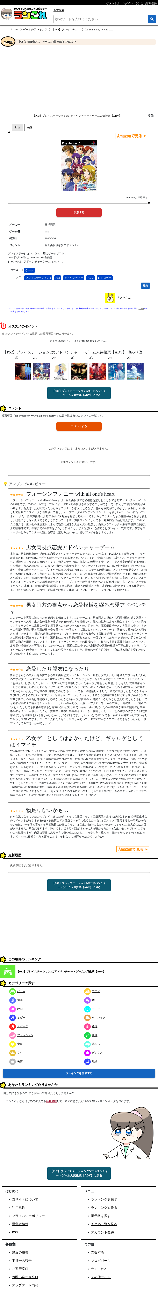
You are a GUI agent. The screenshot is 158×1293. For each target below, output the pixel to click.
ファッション (21, 1035)
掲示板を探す (101, 1216)
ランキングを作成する (79, 1073)
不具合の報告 (22, 1260)
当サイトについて (25, 1199)
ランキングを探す (104, 1199)
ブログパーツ (101, 1260)
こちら (141, 308)
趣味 (91, 1035)
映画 (16, 1008)
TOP (15, 29)
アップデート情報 (25, 1285)
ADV (90, 277)
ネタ (16, 1052)
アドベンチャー (73, 277)
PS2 (58, 277)
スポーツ (18, 1026)
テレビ (92, 1008)
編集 (145, 285)
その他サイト (101, 1277)
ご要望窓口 (20, 1269)
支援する (97, 1252)
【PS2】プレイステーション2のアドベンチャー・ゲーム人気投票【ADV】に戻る (79, 393)
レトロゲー (104, 277)
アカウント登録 (102, 1232)
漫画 (16, 1000)
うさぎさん (124, 297)
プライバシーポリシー (28, 1216)
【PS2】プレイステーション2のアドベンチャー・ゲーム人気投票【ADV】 (77, 115)
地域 (91, 1061)
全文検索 (58, 10)
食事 (16, 1043)
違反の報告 (20, 1252)
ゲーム (30, 270)
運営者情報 (20, 1224)
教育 (16, 1061)
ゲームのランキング (35, 29)
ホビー (17, 1017)
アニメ (92, 991)
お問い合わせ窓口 (25, 1277)
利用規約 (18, 1207)
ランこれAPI (100, 1269)
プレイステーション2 (38, 277)
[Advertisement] (79, 79)
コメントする (79, 426)
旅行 (91, 1026)
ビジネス (93, 1052)
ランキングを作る (104, 1207)
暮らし (92, 1043)
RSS (15, 1232)
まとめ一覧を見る (104, 1224)
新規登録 (51, 1101)
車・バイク (95, 1017)
